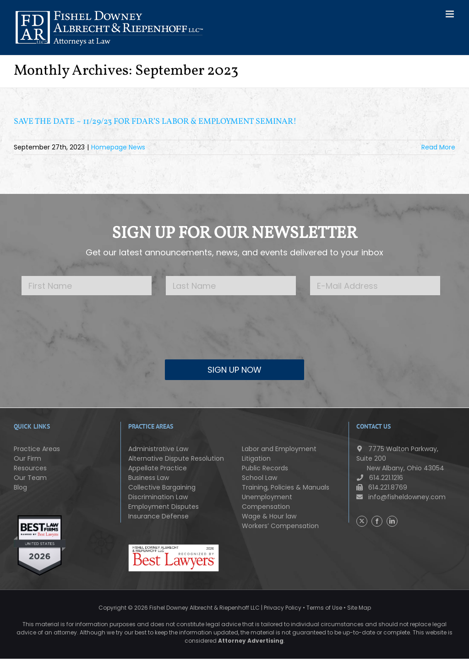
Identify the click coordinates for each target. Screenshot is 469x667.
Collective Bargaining (162, 487)
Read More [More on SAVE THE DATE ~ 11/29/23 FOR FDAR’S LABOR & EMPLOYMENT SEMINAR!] (438, 147)
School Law (259, 477)
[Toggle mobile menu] (450, 14)
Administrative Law (158, 448)
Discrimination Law (158, 497)
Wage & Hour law (269, 516)
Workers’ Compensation (280, 525)
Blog (20, 487)
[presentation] (234, 334)
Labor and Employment (279, 448)
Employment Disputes (163, 506)
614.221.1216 (379, 477)
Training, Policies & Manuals (285, 487)
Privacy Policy (282, 608)
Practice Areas (37, 448)
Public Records (265, 468)
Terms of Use (324, 608)
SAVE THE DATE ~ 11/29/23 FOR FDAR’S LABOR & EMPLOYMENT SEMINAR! (155, 121)
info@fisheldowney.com (401, 497)
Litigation (256, 458)
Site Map (359, 608)
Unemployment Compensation (267, 501)
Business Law (148, 477)
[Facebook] (376, 521)
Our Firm (27, 458)
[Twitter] (361, 521)
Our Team (30, 477)
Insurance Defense (158, 516)
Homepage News (118, 147)
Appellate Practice (157, 468)
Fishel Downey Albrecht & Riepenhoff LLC (204, 608)
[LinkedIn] (392, 521)
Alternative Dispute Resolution (176, 458)
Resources (30, 468)
